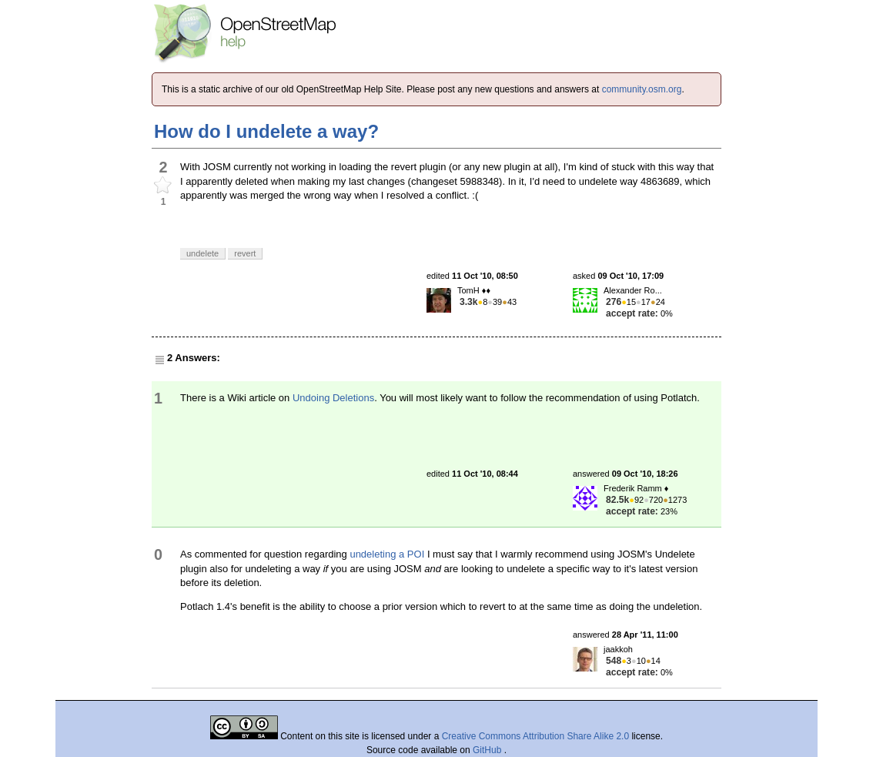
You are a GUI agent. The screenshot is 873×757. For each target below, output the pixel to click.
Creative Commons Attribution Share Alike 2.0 (535, 736)
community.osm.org (642, 89)
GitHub (488, 750)
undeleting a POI (387, 554)
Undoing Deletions (333, 398)
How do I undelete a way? (266, 131)
